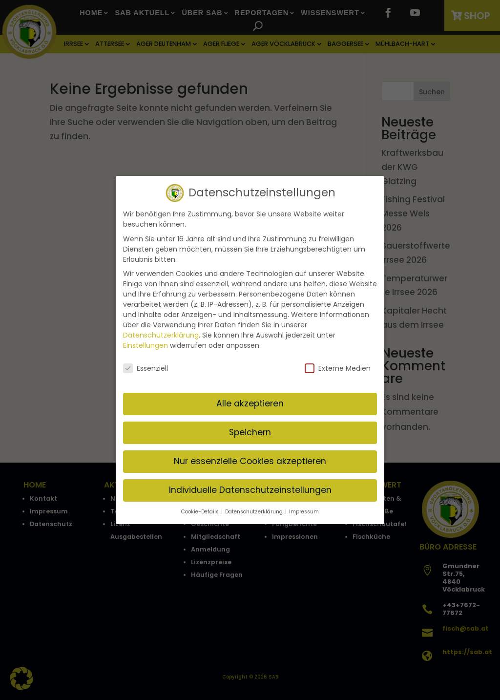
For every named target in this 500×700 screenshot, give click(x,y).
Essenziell (145, 368)
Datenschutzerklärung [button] (254, 510)
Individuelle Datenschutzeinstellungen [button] (250, 489)
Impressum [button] (304, 510)
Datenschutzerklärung (161, 334)
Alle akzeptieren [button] (250, 402)
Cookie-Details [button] (200, 510)
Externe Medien (338, 368)
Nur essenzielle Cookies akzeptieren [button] (250, 460)
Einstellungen (145, 344)
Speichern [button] (250, 431)
